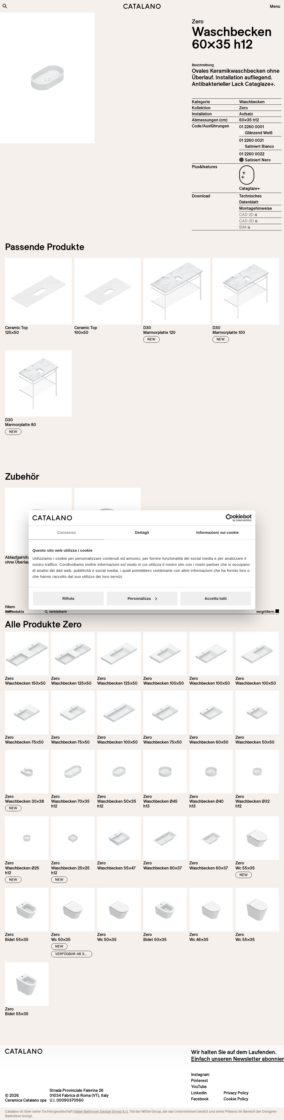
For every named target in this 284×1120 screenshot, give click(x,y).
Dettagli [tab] (142, 532)
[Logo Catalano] (24, 1051)
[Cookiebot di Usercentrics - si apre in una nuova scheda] (229, 518)
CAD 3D (260, 221)
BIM (260, 227)
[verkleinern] (109, 612)
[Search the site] (5, 6)
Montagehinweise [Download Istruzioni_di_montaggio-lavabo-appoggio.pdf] (255, 208)
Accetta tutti (216, 598)
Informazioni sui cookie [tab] (217, 532)
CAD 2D (260, 215)
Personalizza (142, 598)
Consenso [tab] (66, 532)
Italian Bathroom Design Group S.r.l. (101, 1111)
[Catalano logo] (142, 6)
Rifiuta (68, 598)
